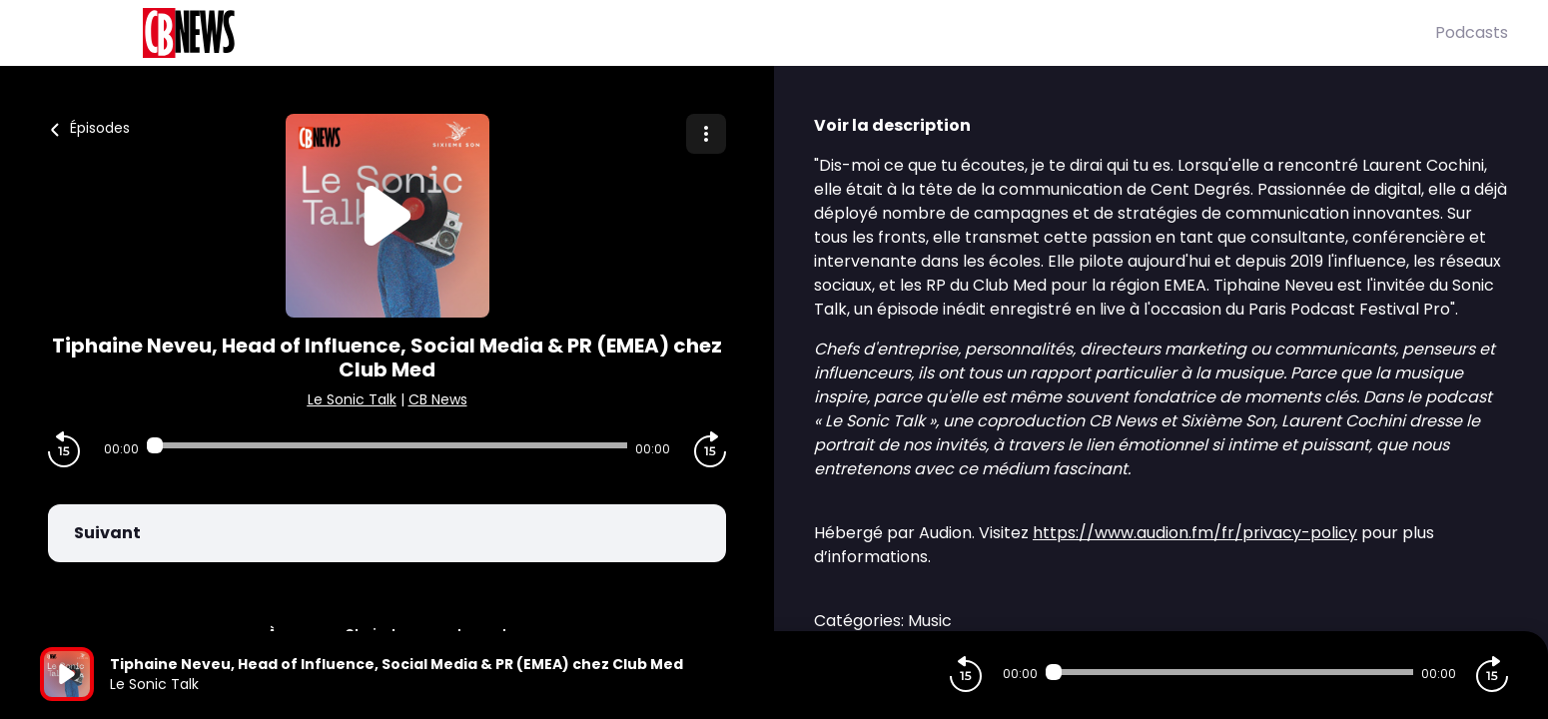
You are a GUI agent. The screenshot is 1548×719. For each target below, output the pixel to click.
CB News (437, 399)
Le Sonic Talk (352, 399)
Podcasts (1471, 32)
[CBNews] (737, 33)
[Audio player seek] (387, 445)
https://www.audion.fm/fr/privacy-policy (1195, 532)
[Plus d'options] (706, 134)
